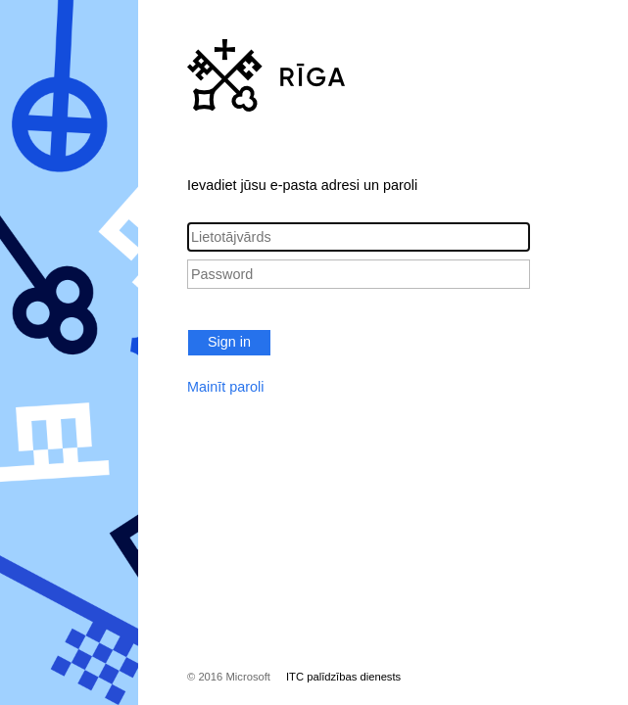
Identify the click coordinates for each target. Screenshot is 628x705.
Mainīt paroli (225, 387)
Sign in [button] (229, 342)
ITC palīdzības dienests (343, 676)
